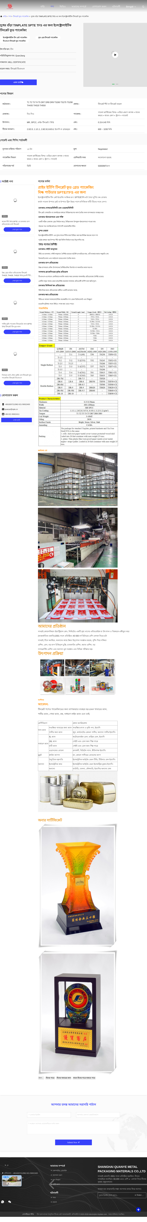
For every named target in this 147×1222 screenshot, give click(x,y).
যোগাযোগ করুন (99, 6)
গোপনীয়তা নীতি (28, 1214)
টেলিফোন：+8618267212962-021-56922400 (20, 1173)
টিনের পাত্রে (50, 1078)
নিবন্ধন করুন (139, 1195)
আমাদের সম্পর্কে (79, 6)
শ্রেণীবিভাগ (42, 723)
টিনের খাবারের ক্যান (64, 1078)
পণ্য (52, 6)
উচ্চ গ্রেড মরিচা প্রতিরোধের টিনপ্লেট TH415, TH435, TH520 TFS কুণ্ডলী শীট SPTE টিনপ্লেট (16, 275)
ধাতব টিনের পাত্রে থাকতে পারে (84, 1078)
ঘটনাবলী (116, 6)
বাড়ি (43, 6)
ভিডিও (63, 6)
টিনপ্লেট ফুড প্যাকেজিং (21, 16)
